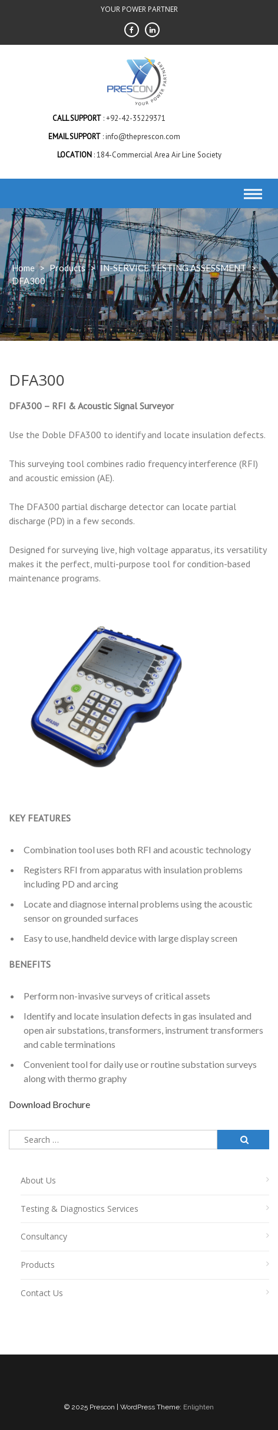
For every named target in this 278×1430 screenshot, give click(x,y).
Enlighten (198, 1407)
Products (38, 1264)
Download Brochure (49, 1104)
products (67, 267)
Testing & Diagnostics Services (79, 1208)
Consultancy (44, 1236)
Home (23, 267)
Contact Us (42, 1292)
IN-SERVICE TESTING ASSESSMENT (173, 267)
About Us (38, 1180)
